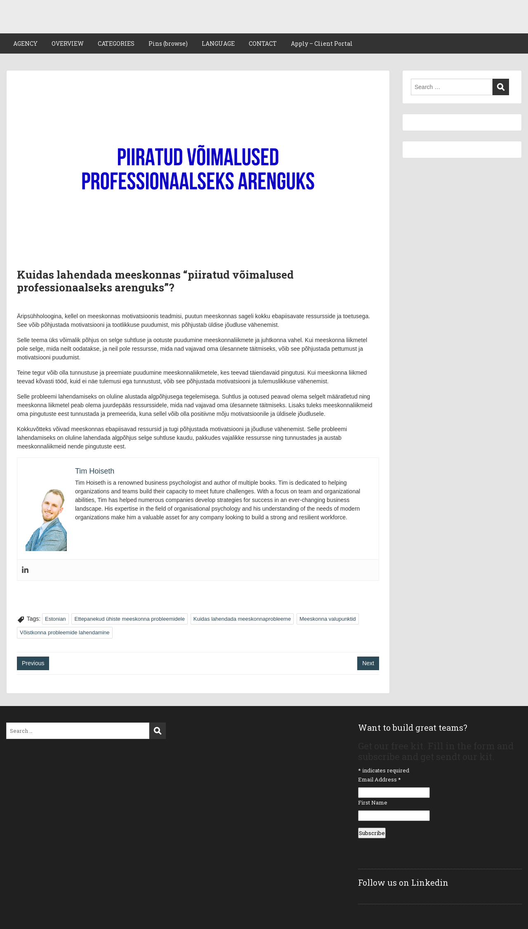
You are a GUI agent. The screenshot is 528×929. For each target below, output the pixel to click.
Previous (33, 663)
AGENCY (25, 43)
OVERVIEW (68, 43)
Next (368, 663)
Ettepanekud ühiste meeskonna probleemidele (129, 619)
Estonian (55, 619)
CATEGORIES (116, 43)
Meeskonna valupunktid (327, 619)
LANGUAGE (218, 43)
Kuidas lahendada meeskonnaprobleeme (242, 619)
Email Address (379, 779)
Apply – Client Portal (322, 43)
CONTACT (263, 43)
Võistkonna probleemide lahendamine (65, 632)
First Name (372, 802)
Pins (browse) (168, 43)
